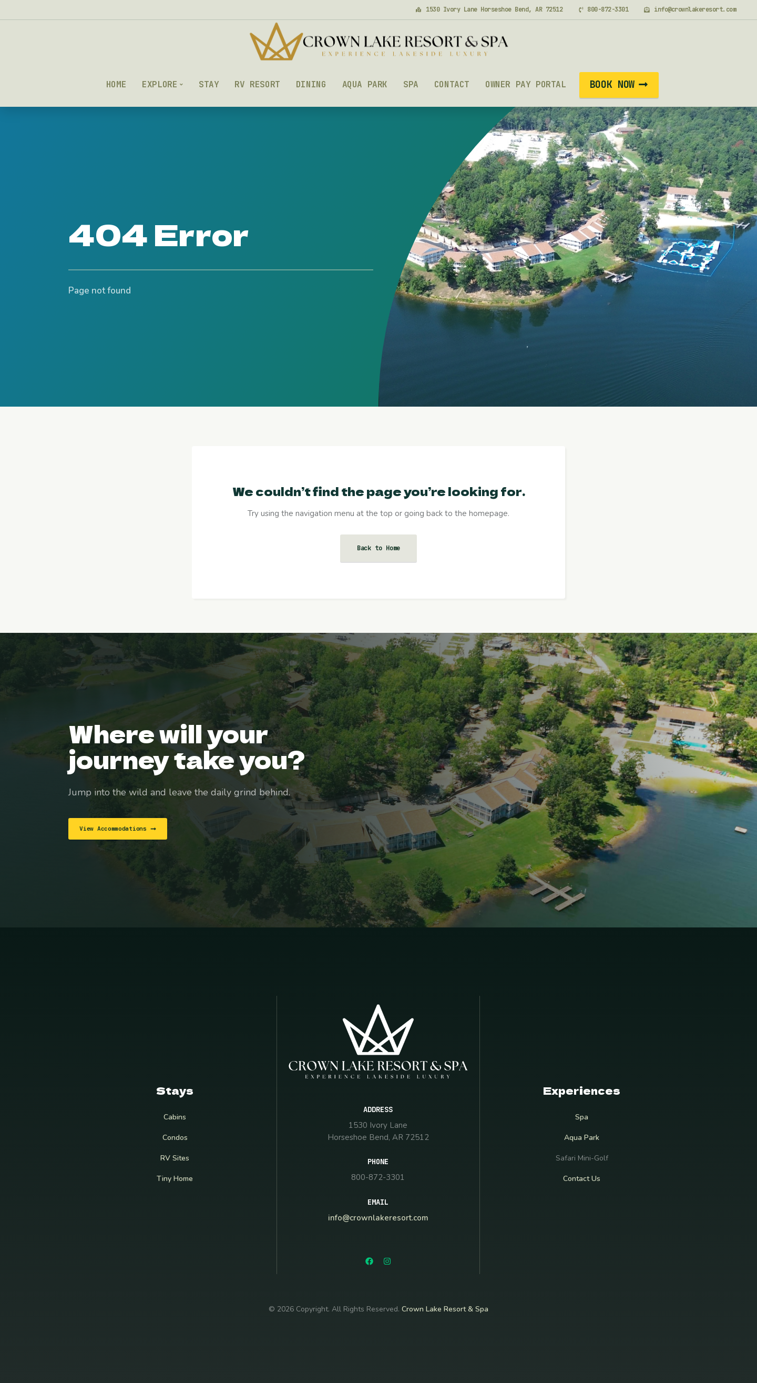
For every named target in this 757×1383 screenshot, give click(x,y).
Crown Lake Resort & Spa (445, 1309)
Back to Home (379, 548)
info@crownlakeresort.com (378, 1218)
